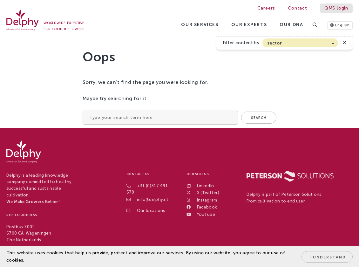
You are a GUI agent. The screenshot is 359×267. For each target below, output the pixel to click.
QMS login (336, 8)
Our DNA (291, 24)
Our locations (151, 210)
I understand (327, 257)
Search (259, 118)
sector (274, 43)
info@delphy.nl (152, 199)
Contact (297, 8)
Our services (199, 24)
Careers (266, 8)
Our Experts (249, 24)
